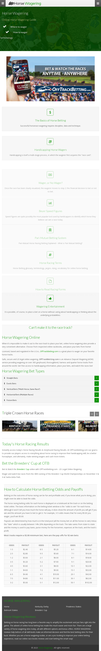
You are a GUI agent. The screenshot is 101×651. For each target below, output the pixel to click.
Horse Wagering (45, 647)
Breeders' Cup (23, 469)
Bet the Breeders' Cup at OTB (25, 463)
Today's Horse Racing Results (25, 444)
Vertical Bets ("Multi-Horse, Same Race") (22, 389)
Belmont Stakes (11, 610)
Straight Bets (11, 378)
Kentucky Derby (42, 606)
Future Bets (10, 400)
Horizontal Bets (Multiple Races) (18, 394)
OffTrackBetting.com (49, 351)
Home (6, 606)
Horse (27, 3)
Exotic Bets (10, 383)
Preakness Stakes (73, 606)
